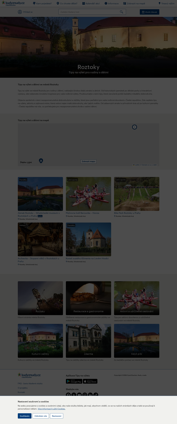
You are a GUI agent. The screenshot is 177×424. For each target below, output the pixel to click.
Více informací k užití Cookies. (52, 409)
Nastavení (56, 416)
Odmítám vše (41, 416)
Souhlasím (25, 416)
